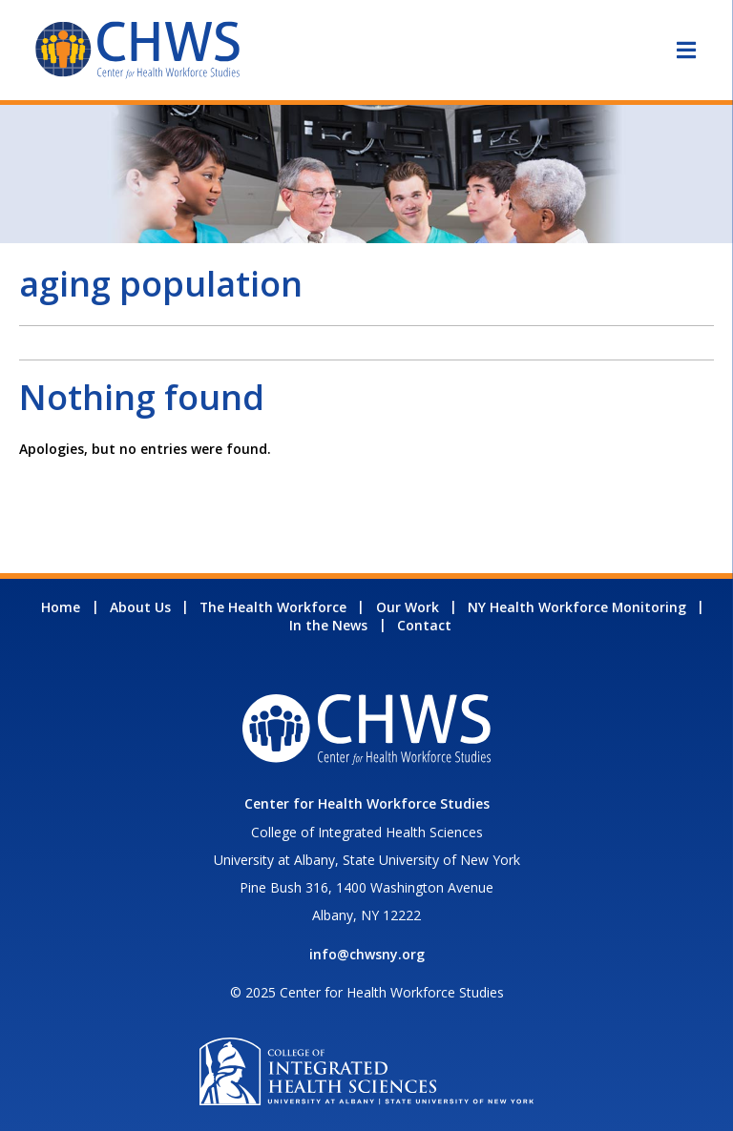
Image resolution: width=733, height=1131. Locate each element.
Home (60, 607)
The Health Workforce (272, 607)
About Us (140, 607)
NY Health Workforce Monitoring (577, 607)
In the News (328, 625)
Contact (424, 625)
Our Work (407, 607)
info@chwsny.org (367, 954)
